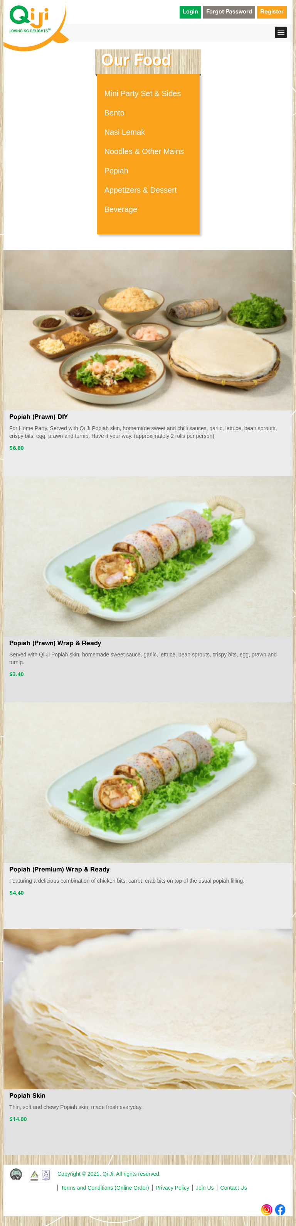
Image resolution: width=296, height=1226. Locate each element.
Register (272, 12)
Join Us (205, 1188)
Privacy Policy (172, 1188)
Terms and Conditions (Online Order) (105, 1188)
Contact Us (233, 1188)
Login (190, 12)
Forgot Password (229, 12)
